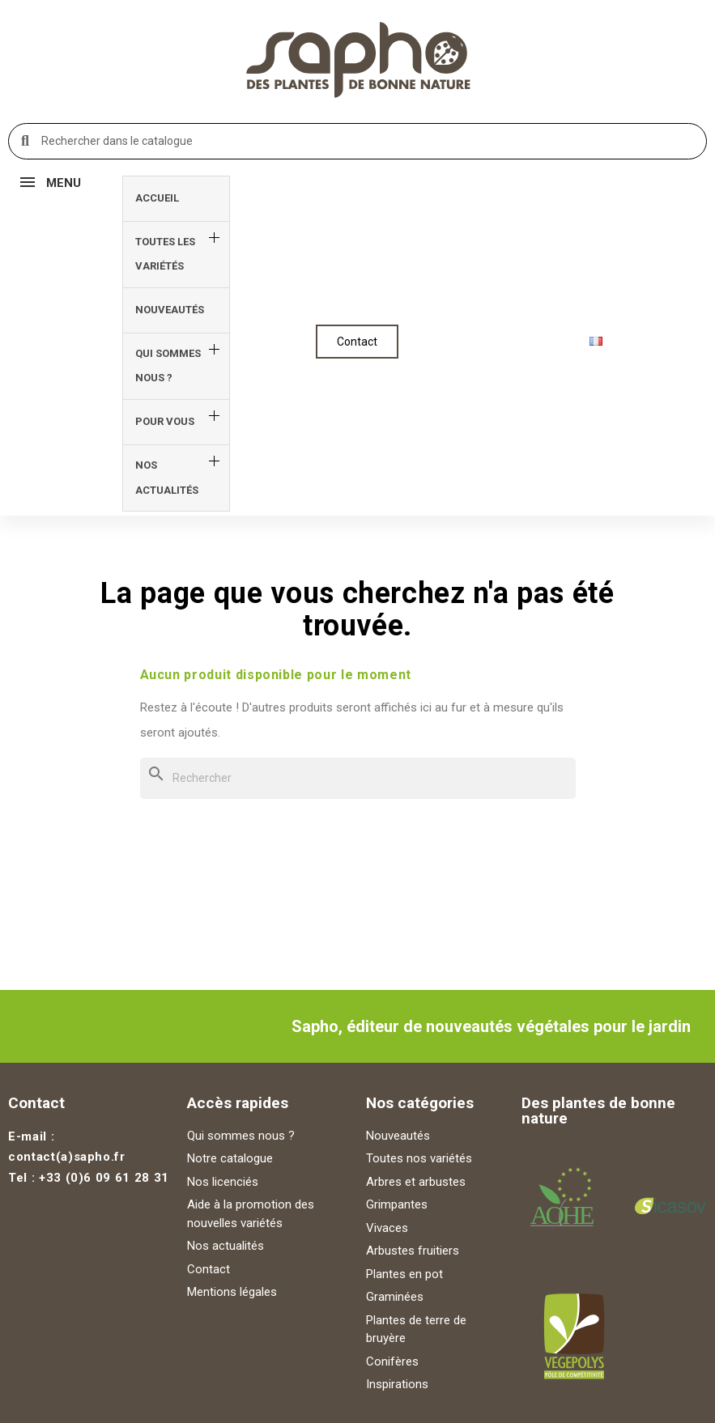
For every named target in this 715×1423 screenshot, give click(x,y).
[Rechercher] (358, 778)
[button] (357, 342)
